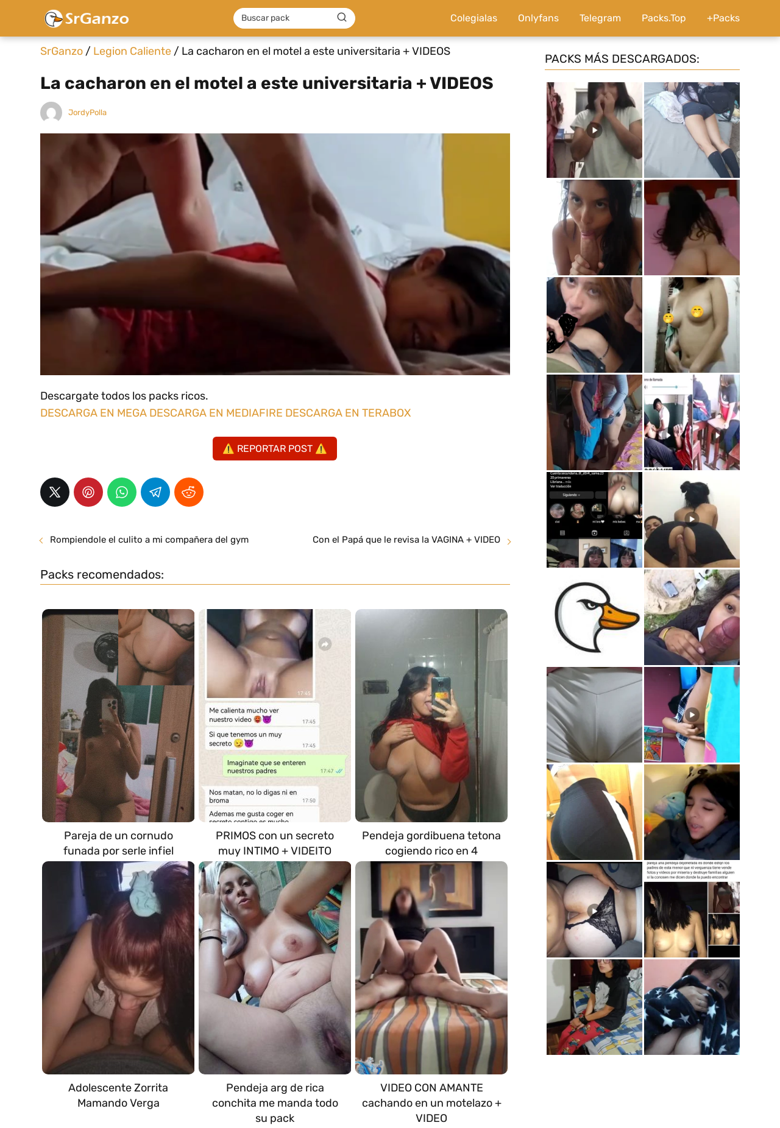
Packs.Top (664, 18)
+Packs (723, 18)
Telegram (600, 18)
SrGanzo (61, 51)
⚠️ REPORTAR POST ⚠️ (274, 448)
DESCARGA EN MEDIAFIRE (216, 413)
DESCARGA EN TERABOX (348, 413)
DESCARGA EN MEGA (94, 413)
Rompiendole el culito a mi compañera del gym (149, 539)
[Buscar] (342, 17)
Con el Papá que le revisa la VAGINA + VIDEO (406, 539)
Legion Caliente (132, 51)
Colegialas (473, 18)
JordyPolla (87, 112)
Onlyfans (538, 18)
